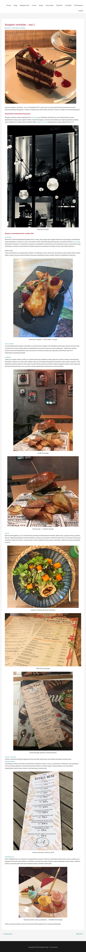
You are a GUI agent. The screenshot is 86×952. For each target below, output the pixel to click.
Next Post (80, 934)
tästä (72, 122)
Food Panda (35, 117)
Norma (7, 533)
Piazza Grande (9, 344)
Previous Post (7, 934)
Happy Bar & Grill (42, 122)
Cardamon (8, 357)
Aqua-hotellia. (76, 242)
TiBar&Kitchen (9, 857)
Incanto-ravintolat (10, 757)
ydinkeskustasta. (10, 761)
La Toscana (8, 237)
